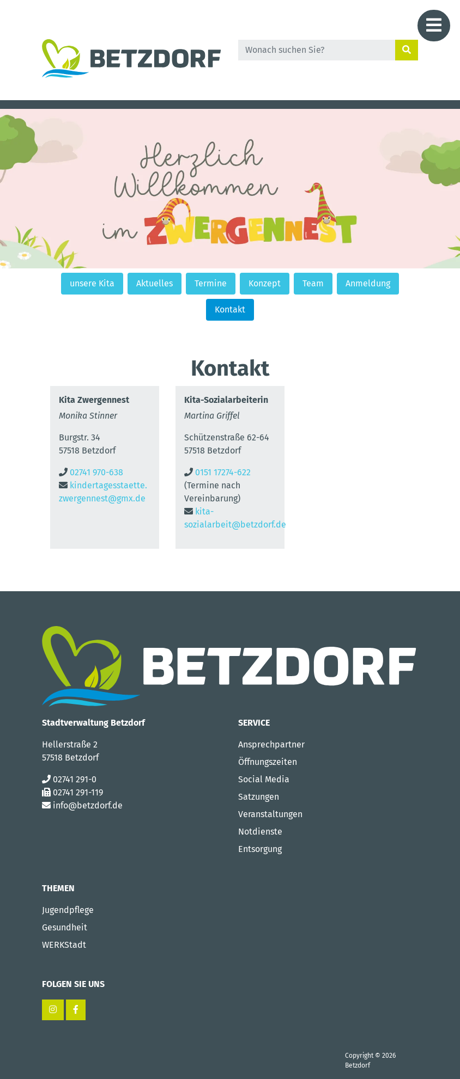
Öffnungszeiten (267, 762)
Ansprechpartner (271, 744)
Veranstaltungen (270, 814)
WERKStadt (64, 945)
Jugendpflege (68, 910)
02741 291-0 (74, 779)
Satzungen (258, 797)
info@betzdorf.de (88, 805)
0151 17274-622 (223, 472)
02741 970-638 (96, 472)
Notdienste (260, 831)
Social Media (263, 779)
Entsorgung (260, 849)
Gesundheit (64, 927)
